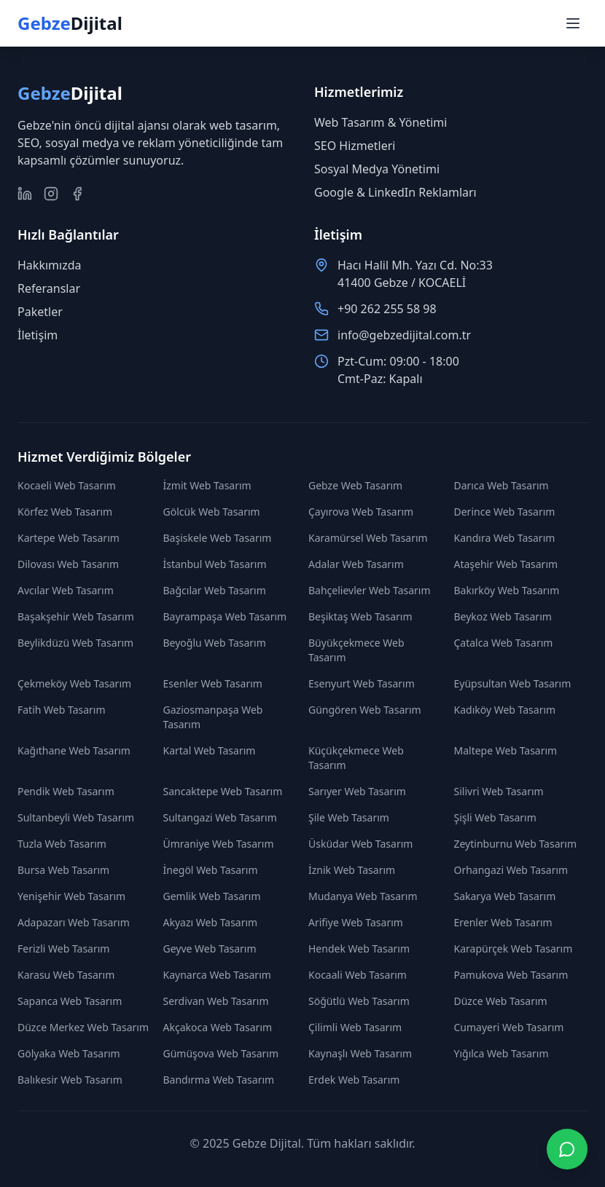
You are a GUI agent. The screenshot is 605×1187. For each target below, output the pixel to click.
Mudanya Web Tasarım (363, 896)
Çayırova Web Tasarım (360, 511)
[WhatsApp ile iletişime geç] (567, 1149)
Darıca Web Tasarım (501, 485)
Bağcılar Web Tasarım (214, 590)
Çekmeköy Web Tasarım (74, 683)
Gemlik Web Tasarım (212, 896)
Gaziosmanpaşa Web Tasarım (213, 717)
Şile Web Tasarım (348, 817)
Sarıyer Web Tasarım (357, 791)
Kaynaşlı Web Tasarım (360, 1053)
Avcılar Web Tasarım (65, 590)
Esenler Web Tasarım (212, 683)
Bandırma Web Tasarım (219, 1080)
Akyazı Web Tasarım (210, 922)
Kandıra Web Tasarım (504, 538)
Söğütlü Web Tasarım (359, 1001)
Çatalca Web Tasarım (503, 643)
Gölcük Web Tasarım (211, 511)
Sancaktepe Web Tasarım (223, 791)
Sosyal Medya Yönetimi (377, 169)
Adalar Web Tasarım (356, 564)
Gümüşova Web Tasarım (221, 1053)
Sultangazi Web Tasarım (220, 817)
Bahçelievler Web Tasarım (369, 590)
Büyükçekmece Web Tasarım (356, 650)
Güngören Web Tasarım (364, 710)
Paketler (40, 312)
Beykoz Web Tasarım (503, 616)
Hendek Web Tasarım (359, 948)
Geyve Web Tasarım (210, 948)
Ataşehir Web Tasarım (506, 564)
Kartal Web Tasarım (209, 750)
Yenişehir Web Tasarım (71, 896)
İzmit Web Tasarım (207, 485)
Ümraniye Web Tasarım (218, 844)
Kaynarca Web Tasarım (217, 975)
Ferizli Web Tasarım (63, 948)
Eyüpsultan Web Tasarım (512, 683)
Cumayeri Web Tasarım (509, 1027)
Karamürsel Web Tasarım (368, 538)
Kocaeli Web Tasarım (66, 485)
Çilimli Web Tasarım (355, 1027)
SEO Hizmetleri (355, 146)
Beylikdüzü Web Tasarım (75, 643)
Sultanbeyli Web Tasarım (75, 817)
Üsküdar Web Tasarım (360, 844)
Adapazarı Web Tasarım (73, 922)
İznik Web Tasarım (351, 870)
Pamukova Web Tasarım (511, 975)
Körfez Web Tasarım (64, 511)
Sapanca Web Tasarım (69, 1001)
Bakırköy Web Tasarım (507, 590)
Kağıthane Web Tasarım (73, 750)
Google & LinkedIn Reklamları (395, 192)
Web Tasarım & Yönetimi (380, 122)
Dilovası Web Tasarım (68, 564)
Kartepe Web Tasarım (68, 538)
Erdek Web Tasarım (353, 1080)
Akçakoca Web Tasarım (218, 1027)
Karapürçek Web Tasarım (513, 948)
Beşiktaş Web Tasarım (360, 616)
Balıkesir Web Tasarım (69, 1080)
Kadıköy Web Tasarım (505, 710)
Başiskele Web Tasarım (217, 538)
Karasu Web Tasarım (65, 975)
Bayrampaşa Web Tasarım (225, 616)
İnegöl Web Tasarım (210, 870)
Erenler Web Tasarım (503, 922)
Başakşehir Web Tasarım (75, 616)
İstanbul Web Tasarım (215, 564)
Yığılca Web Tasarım (501, 1053)
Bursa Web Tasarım (63, 870)
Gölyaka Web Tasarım (68, 1053)
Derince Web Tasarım (504, 511)
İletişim (37, 335)
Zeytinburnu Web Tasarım (515, 844)
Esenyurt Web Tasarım (361, 683)
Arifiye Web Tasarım (355, 922)
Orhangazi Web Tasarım (511, 870)
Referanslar (48, 288)
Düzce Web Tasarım (500, 1001)
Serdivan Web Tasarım (216, 1001)
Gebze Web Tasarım (355, 485)
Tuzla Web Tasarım (61, 844)
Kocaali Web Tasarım (357, 975)
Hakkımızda (49, 265)
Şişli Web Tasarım (495, 817)
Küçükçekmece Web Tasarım (356, 758)
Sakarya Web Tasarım (505, 896)
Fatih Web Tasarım (61, 710)
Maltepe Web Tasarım (506, 750)
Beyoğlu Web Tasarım (214, 643)
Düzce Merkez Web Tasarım (83, 1027)
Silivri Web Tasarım (499, 791)
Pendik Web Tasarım (65, 791)
